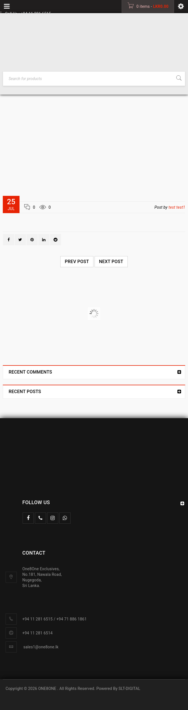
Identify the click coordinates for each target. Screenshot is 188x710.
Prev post (77, 261)
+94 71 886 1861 (71, 619)
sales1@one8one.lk (41, 647)
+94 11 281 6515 (36, 13)
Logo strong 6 (24, 313)
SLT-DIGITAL (129, 688)
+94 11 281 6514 (37, 633)
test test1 (176, 207)
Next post (111, 261)
